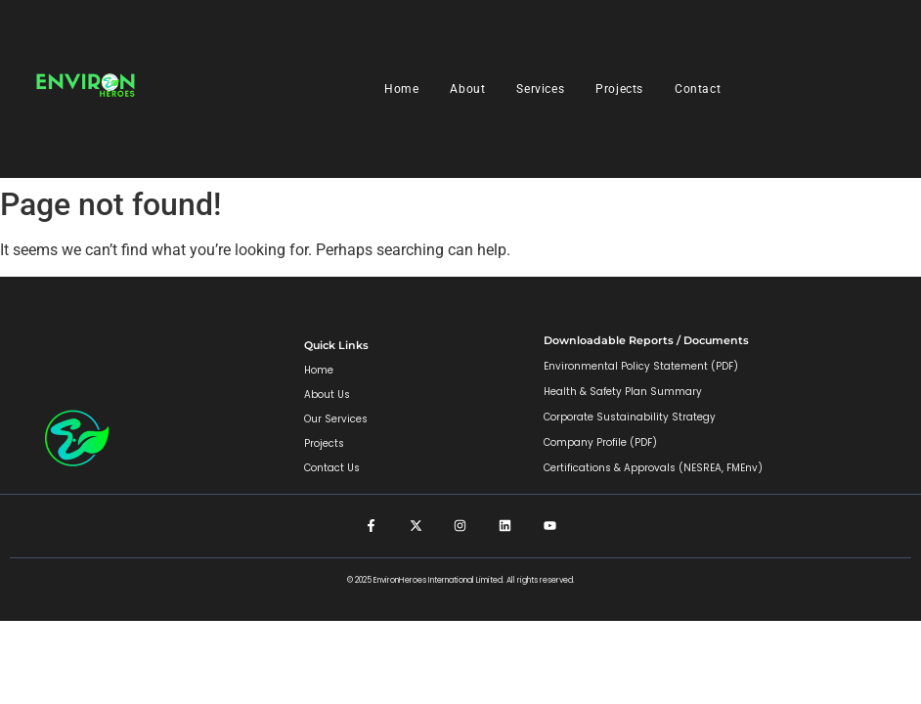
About (467, 89)
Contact (698, 89)
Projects (619, 89)
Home (401, 89)
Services (540, 89)
